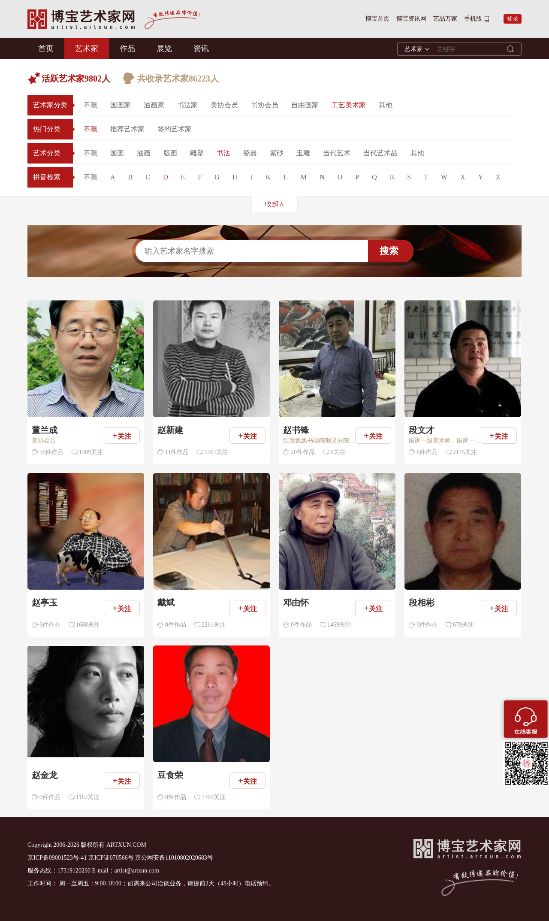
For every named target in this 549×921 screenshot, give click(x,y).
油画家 (154, 105)
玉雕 (303, 153)
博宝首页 (377, 18)
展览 (164, 48)
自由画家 (305, 105)
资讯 (201, 48)
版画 (170, 153)
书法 (223, 153)
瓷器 (250, 153)
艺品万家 (445, 18)
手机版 (473, 18)
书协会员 (264, 105)
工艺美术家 (349, 105)
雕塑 (197, 153)
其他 (385, 105)
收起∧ (274, 204)
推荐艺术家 (127, 129)
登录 (513, 18)
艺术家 (86, 48)
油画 (144, 153)
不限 (90, 105)
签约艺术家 (174, 129)
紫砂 (277, 153)
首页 (46, 48)
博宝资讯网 (411, 18)
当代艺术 (336, 153)
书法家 (187, 105)
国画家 (120, 105)
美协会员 (224, 105)
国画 (117, 153)
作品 (127, 48)
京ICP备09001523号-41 (57, 857)
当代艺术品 (380, 153)
